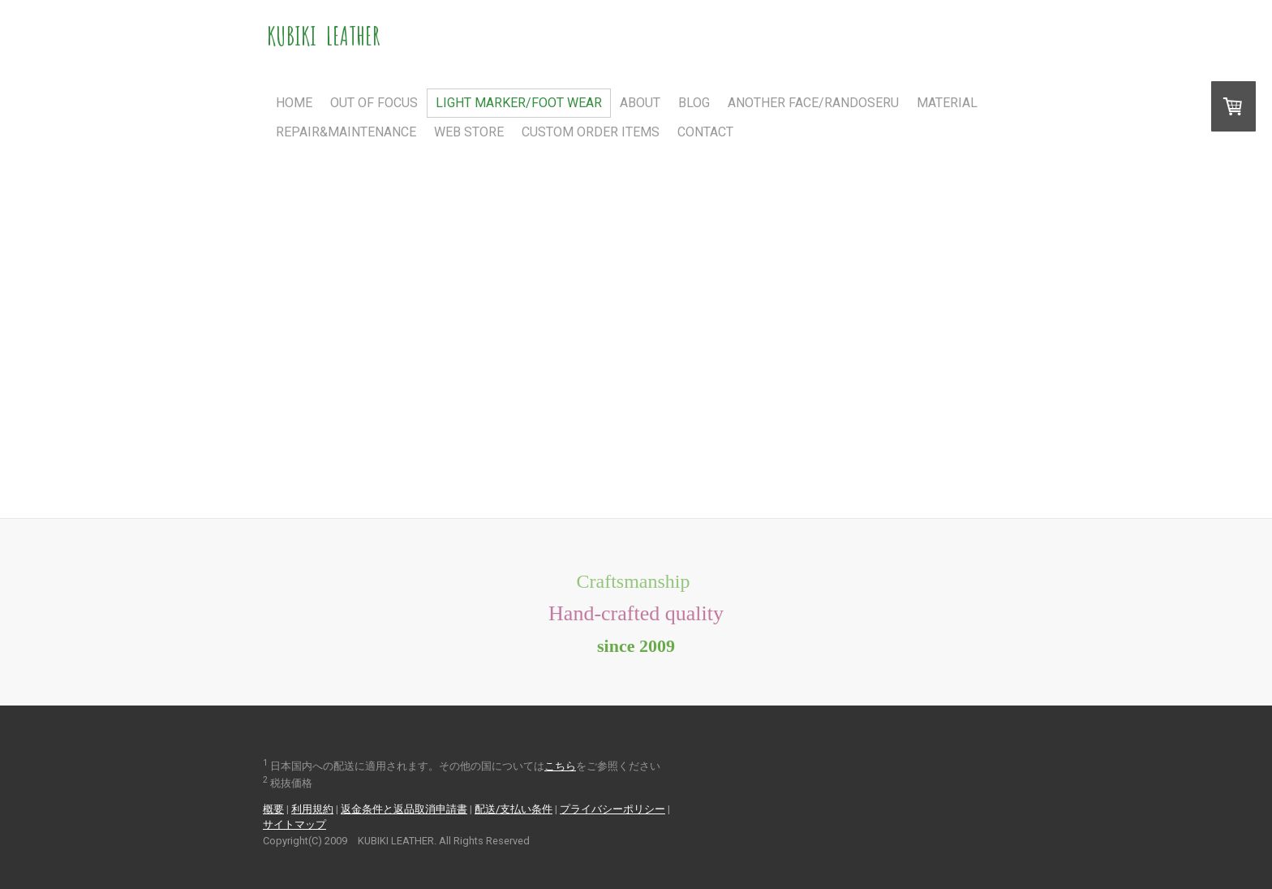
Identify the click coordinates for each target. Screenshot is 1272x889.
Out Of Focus (374, 102)
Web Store (469, 132)
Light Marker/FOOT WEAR (519, 102)
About (640, 102)
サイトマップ (294, 824)
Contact (705, 132)
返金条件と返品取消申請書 (404, 809)
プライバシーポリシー (612, 809)
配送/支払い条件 (513, 809)
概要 (273, 809)
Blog (694, 102)
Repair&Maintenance (346, 132)
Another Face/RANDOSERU (813, 102)
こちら (560, 766)
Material (947, 102)
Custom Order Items (591, 132)
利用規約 (312, 809)
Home (294, 102)
